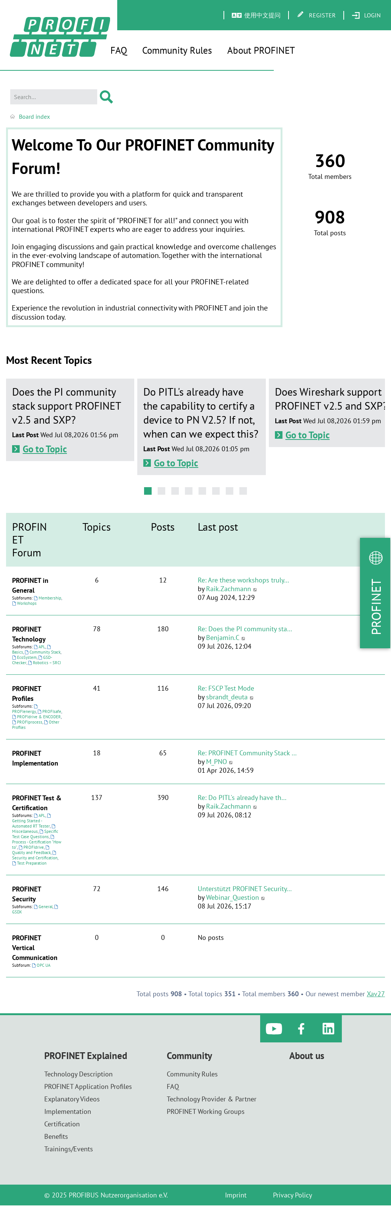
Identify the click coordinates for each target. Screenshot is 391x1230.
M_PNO (216, 761)
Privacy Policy (292, 1195)
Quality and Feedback (31, 850)
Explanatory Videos (72, 1099)
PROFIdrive (31, 847)
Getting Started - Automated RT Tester (32, 821)
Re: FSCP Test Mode (226, 688)
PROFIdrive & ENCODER (36, 716)
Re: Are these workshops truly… (243, 580)
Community (189, 1055)
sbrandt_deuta (227, 697)
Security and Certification (34, 855)
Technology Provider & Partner (211, 1099)
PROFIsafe (49, 711)
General (43, 906)
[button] (148, 491)
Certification (62, 1124)
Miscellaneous (34, 829)
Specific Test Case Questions (35, 834)
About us (306, 1055)
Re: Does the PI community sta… (245, 628)
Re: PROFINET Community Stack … (247, 753)
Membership (47, 598)
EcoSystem (24, 657)
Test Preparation (29, 863)
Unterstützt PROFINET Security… (245, 888)
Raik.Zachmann (228, 588)
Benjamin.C (222, 637)
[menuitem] (366, 15)
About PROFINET (261, 50)
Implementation (67, 1111)
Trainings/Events (68, 1149)
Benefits (56, 1136)
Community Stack (43, 652)
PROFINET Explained (85, 1055)
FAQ (118, 50)
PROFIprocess (27, 722)
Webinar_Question (232, 897)
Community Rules (177, 50)
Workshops (24, 603)
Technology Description (78, 1074)
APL (39, 646)
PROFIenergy (25, 709)
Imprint (236, 1195)
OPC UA (41, 965)
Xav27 (376, 993)
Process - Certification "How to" (36, 842)
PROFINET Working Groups (206, 1111)
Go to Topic (45, 449)
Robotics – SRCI (44, 662)
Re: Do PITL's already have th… (242, 797)
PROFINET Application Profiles (88, 1086)
